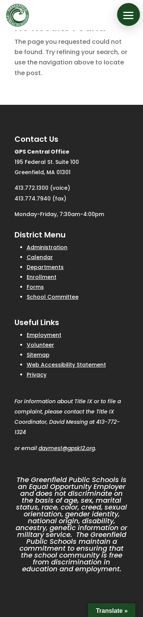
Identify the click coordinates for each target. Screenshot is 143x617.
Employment (44, 335)
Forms (35, 287)
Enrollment (41, 277)
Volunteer (40, 345)
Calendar (40, 257)
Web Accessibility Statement (66, 365)
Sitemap (38, 355)
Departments (45, 267)
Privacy (37, 374)
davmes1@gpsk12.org (67, 448)
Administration (47, 247)
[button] (128, 14)
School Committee (53, 297)
